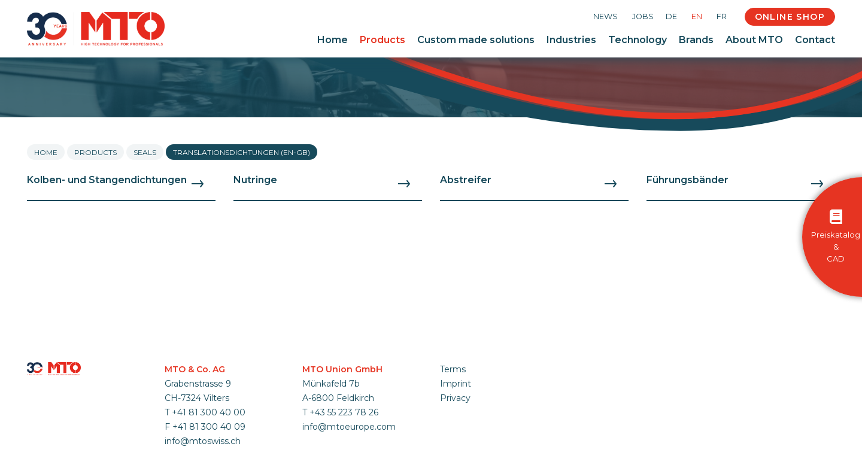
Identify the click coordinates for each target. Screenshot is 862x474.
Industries (571, 39)
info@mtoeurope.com (349, 426)
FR (722, 16)
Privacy (455, 398)
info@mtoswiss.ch (203, 441)
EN (696, 16)
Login (448, 412)
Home (332, 39)
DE (671, 16)
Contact (815, 39)
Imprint (455, 383)
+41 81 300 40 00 (208, 412)
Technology (637, 39)
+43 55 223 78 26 (343, 412)
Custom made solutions (476, 39)
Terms (453, 369)
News (605, 16)
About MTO (754, 39)
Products (382, 39)
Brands (696, 39)
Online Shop (790, 16)
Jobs (643, 16)
